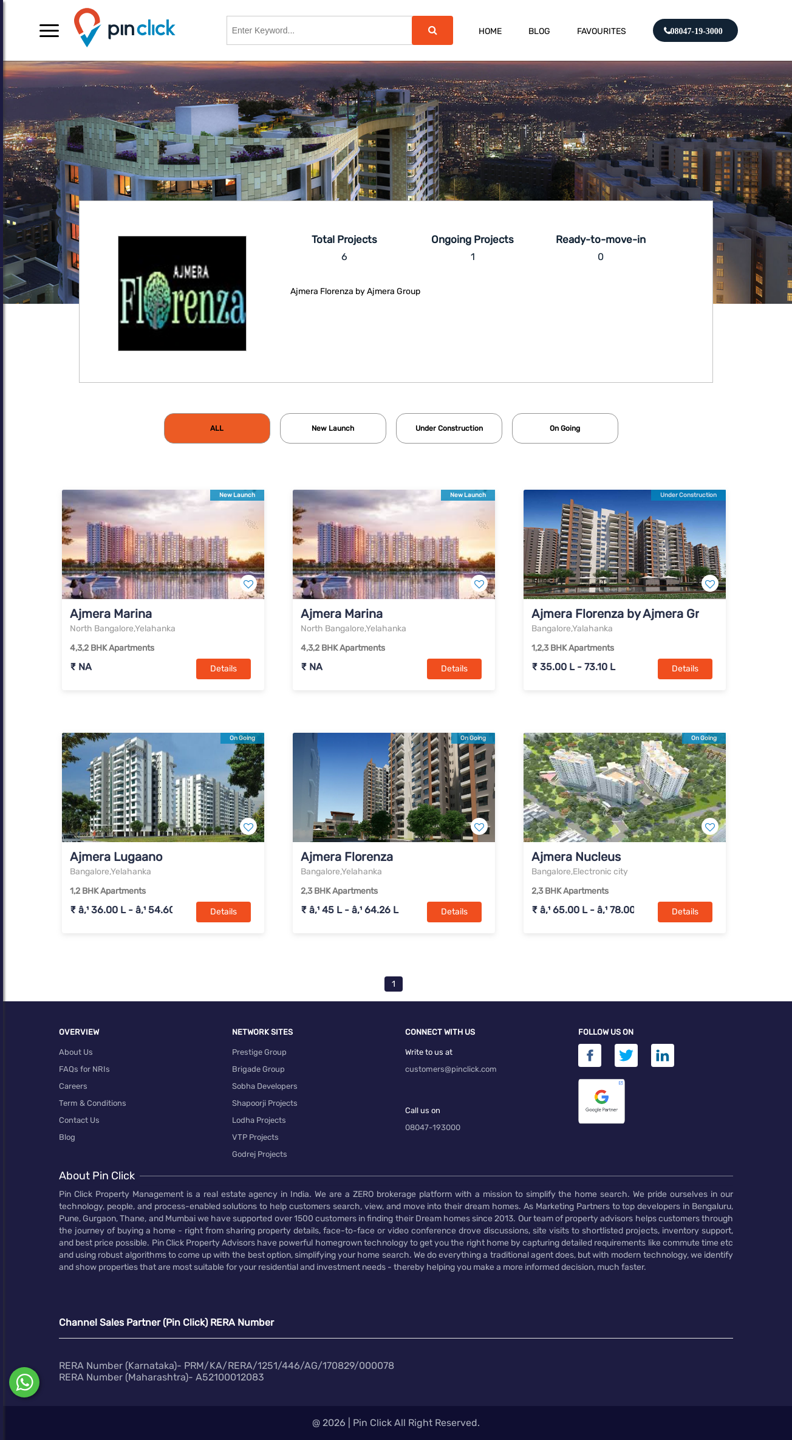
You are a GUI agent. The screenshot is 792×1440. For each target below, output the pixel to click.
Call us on (422, 1110)
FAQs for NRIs (84, 1069)
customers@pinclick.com (451, 1069)
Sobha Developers (265, 1086)
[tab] (217, 428)
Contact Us (79, 1120)
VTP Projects (255, 1137)
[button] (49, 30)
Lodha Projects (259, 1120)
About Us (76, 1052)
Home (490, 31)
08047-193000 (432, 1127)
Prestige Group (259, 1052)
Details (223, 668)
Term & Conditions (92, 1103)
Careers (73, 1086)
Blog (539, 31)
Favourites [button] (601, 31)
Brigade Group (258, 1069)
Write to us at (428, 1052)
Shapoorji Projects (265, 1103)
